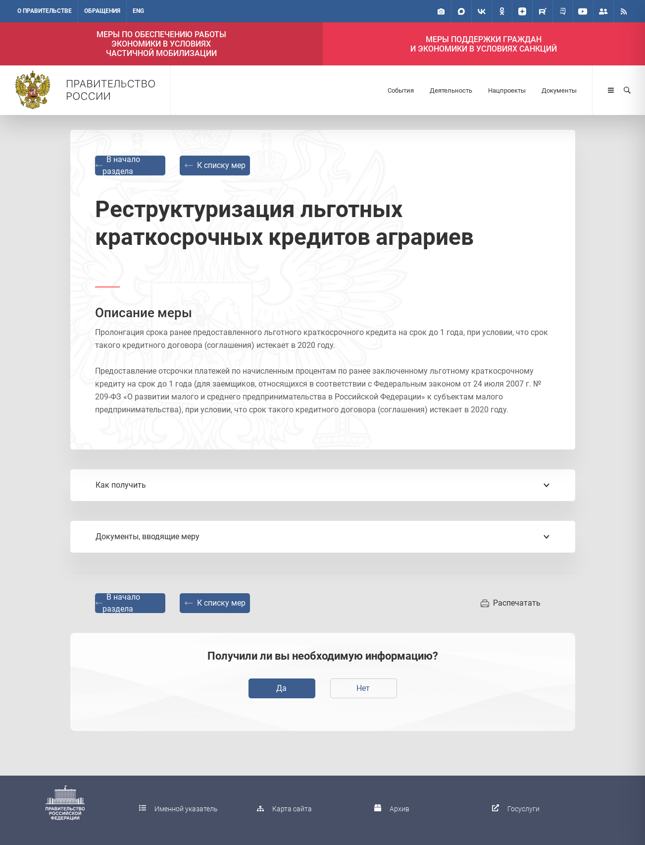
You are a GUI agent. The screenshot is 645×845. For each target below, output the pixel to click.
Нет (363, 688)
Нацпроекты (507, 90)
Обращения (102, 10)
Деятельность (451, 90)
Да (281, 688)
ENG (138, 10)
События (401, 90)
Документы (559, 90)
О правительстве (44, 10)
